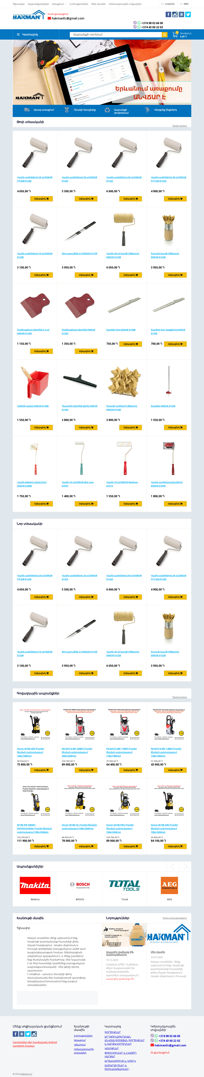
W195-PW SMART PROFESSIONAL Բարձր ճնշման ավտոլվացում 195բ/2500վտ (34, 828)
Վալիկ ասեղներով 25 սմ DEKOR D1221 (79, 178)
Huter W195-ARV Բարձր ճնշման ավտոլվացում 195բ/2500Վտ (164, 828)
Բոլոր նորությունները (175, 917)
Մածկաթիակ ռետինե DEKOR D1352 (78, 331)
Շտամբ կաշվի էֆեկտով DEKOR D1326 (165, 255)
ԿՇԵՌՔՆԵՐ (112, 1048)
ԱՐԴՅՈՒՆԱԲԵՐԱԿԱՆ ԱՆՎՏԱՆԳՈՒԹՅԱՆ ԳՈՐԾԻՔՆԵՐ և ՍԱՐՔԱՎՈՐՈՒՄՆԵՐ (125, 1040)
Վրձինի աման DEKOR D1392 (33, 405)
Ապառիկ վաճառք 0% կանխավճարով (120, 953)
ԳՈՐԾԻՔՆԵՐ (113, 1031)
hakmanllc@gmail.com (67, 18)
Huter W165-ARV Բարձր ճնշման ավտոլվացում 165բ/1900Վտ (30, 752)
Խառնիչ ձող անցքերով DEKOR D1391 (168, 331)
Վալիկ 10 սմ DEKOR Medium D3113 (122, 483)
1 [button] (177, 98)
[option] (102, 72)
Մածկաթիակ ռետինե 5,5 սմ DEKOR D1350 (33, 331)
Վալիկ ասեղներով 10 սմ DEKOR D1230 (34, 255)
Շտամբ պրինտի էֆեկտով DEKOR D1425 (121, 407)
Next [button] (185, 866)
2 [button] (182, 98)
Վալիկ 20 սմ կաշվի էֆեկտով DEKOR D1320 (122, 255)
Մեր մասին (158, 951)
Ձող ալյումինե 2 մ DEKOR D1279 (79, 253)
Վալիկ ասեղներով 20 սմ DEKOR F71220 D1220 (34, 178)
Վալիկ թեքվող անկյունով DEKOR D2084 (31, 483)
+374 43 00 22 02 (154, 27)
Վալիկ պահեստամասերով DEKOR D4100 (166, 483)
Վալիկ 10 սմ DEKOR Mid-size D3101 (78, 483)
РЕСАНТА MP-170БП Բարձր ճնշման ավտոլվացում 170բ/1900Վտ (121, 752)
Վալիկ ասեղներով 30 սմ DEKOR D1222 (124, 178)
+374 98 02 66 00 (154, 23)
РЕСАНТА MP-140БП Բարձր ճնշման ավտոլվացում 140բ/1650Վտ (166, 752)
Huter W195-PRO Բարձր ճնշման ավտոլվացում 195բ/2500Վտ (120, 828)
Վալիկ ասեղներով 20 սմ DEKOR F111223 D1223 (168, 178)
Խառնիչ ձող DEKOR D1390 (120, 329)
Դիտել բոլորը (179, 125)
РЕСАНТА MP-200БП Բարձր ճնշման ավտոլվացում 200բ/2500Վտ (77, 752)
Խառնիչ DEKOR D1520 (163, 405)
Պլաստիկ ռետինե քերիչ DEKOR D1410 (79, 407)
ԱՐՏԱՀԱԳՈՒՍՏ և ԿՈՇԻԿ (120, 1060)
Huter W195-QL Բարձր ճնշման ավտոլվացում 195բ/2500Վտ (79, 826)
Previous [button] (173, 866)
